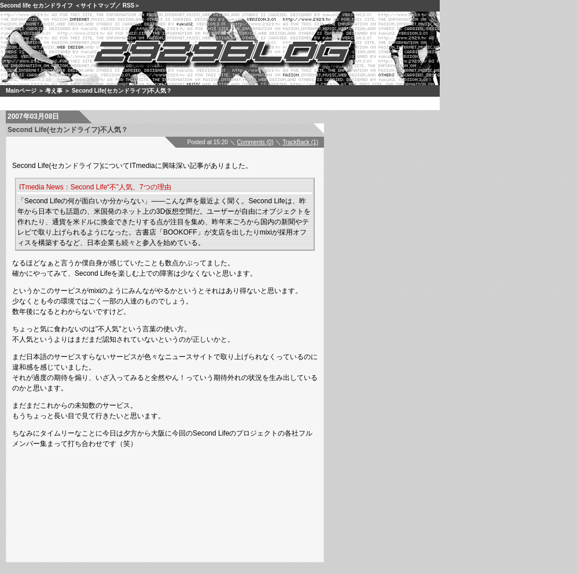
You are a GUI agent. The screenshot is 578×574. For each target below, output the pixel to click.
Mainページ (21, 90)
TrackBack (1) (300, 142)
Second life (15, 5)
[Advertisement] (182, 487)
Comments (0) (255, 142)
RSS (129, 5)
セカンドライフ (52, 5)
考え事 (53, 90)
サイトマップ (97, 5)
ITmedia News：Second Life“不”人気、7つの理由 (95, 187)
